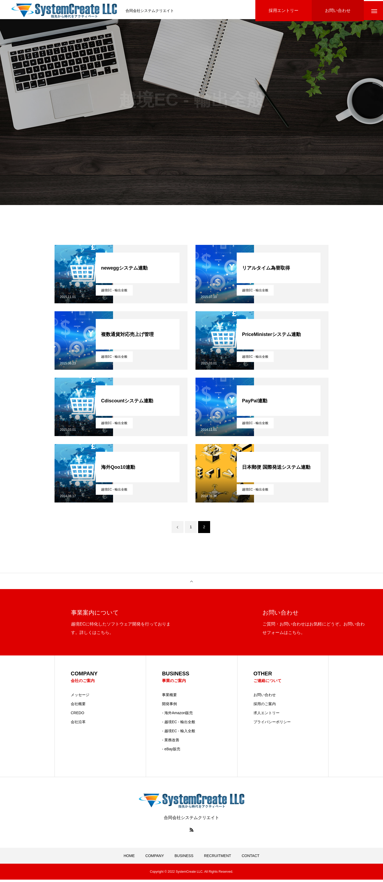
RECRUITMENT (217, 858)
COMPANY (154, 858)
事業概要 (169, 697)
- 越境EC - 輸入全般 (178, 733)
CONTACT (251, 858)
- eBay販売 (171, 751)
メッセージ (80, 697)
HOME (129, 858)
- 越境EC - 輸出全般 (178, 724)
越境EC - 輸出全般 (114, 292)
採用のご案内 (264, 706)
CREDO (77, 715)
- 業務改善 (170, 742)
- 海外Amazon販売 (177, 715)
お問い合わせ (264, 697)
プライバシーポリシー (272, 724)
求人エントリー (266, 715)
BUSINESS (183, 858)
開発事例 (169, 706)
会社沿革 (78, 724)
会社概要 (78, 706)
